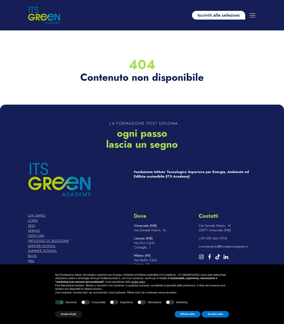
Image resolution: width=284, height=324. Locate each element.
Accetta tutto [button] (215, 314)
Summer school (42, 251)
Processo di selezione (48, 241)
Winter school (42, 246)
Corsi (33, 220)
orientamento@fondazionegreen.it (223, 246)
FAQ (31, 261)
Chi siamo (36, 215)
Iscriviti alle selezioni (219, 15)
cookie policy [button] (138, 281)
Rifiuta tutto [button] (187, 314)
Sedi (31, 225)
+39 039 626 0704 (213, 238)
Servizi (34, 230)
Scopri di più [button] (68, 314)
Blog (32, 256)
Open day (36, 235)
